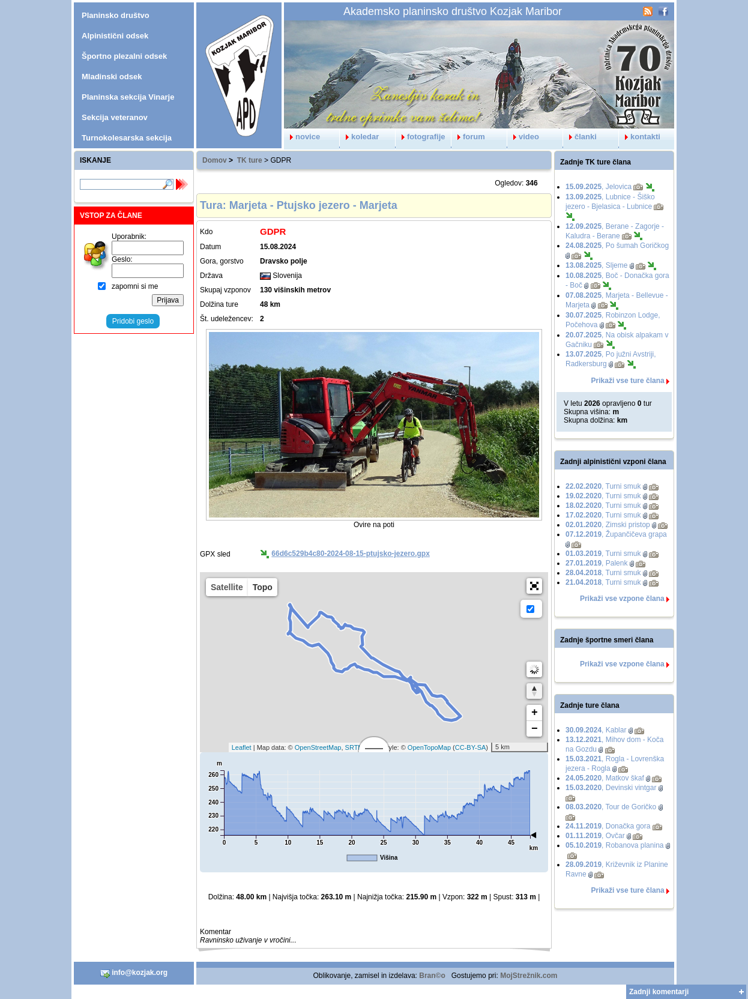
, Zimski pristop (608, 525)
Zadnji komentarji (659, 992)
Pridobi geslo (133, 321)
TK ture (249, 160)
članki (580, 136)
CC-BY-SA (470, 747)
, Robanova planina (614, 845)
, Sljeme (596, 265)
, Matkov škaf (605, 778)
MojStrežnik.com (528, 975)
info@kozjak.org (133, 973)
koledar (359, 136)
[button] (534, 586)
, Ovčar (595, 835)
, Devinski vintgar (611, 787)
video (523, 136)
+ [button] (534, 712)
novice (302, 136)
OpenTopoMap (429, 747)
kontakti (639, 136)
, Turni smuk (603, 486)
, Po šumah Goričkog (617, 245)
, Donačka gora (608, 826)
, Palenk (596, 563)
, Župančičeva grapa (616, 534)
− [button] (534, 729)
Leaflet (242, 747)
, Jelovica (599, 187)
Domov (214, 160)
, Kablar (596, 730)
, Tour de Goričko (611, 807)
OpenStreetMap (318, 747)
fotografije (420, 136)
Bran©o (432, 975)
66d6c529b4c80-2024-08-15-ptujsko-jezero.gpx (350, 553)
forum (468, 136)
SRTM (354, 747)
